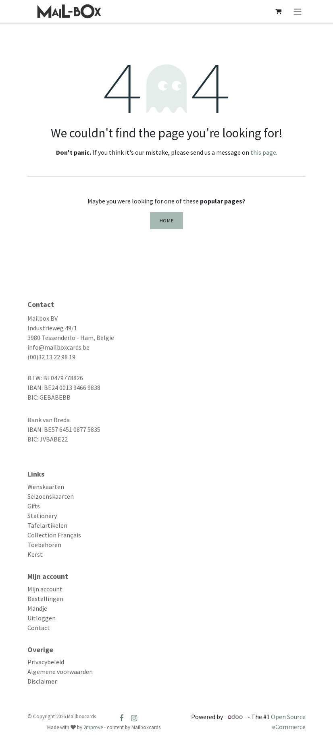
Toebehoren (44, 545)
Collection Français (54, 535)
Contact (38, 628)
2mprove (93, 727)
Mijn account (44, 589)
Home (166, 221)
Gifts (33, 506)
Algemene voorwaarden (60, 672)
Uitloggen (41, 618)
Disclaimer (42, 681)
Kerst (35, 554)
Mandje (37, 608)
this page (263, 152)
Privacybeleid (45, 662)
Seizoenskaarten (50, 496)
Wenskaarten (45, 487)
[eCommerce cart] (278, 11)
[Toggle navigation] (297, 11)
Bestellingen (45, 599)
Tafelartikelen (47, 525)
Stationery (42, 516)
